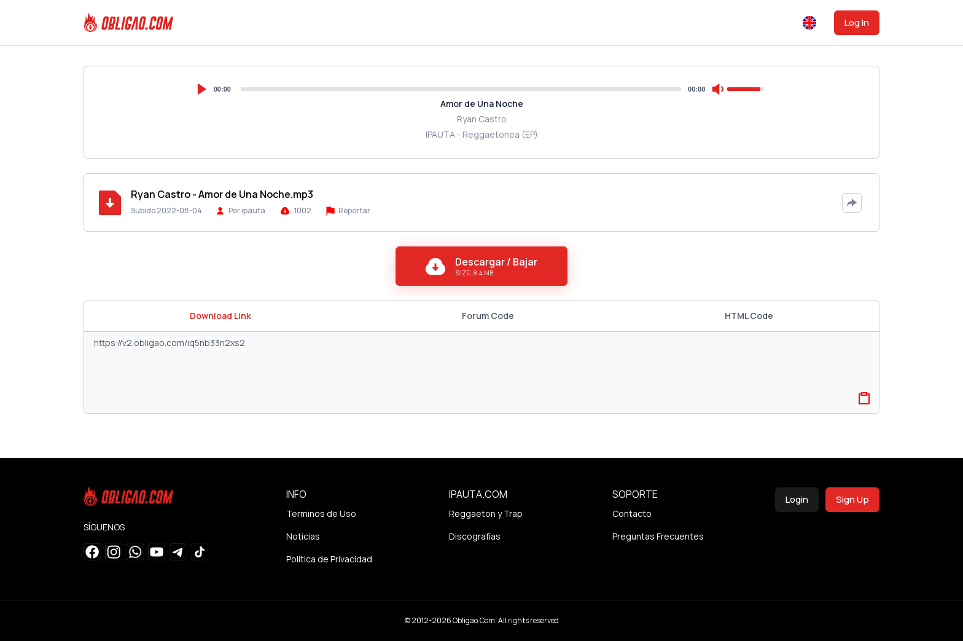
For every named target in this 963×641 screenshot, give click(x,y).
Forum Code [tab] (488, 315)
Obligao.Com (474, 620)
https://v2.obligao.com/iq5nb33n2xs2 (481, 372)
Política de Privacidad (329, 559)
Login (797, 499)
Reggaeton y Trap (486, 513)
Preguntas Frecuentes (658, 536)
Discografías (475, 536)
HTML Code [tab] (749, 315)
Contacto (632, 513)
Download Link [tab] (220, 315)
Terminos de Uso (321, 513)
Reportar (348, 210)
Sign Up (852, 499)
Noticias (303, 536)
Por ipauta (246, 210)
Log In (856, 22)
